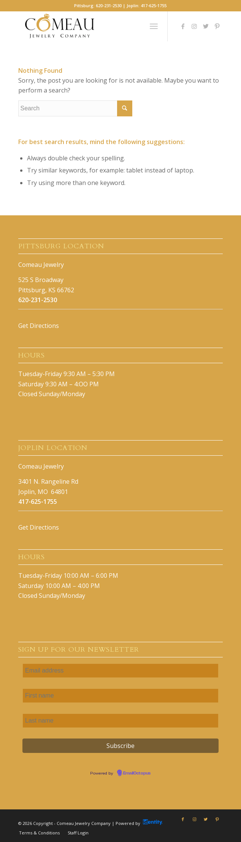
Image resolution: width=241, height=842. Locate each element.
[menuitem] (39, 833)
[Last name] (120, 720)
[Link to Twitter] (205, 26)
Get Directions (38, 325)
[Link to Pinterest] (217, 26)
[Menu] (154, 26)
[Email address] (120, 670)
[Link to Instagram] (194, 26)
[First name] (120, 695)
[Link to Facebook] (183, 26)
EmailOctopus (137, 773)
